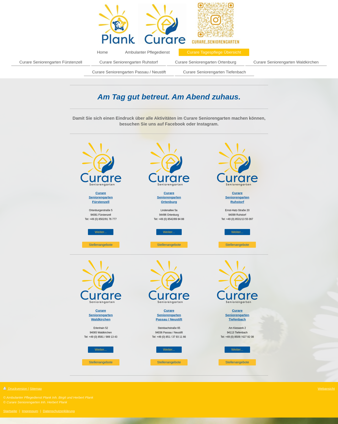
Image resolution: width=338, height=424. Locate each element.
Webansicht (326, 388)
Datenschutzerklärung (59, 411)
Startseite (10, 411)
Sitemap (36, 388)
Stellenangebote (101, 244)
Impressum (30, 411)
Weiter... (101, 232)
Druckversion (15, 388)
